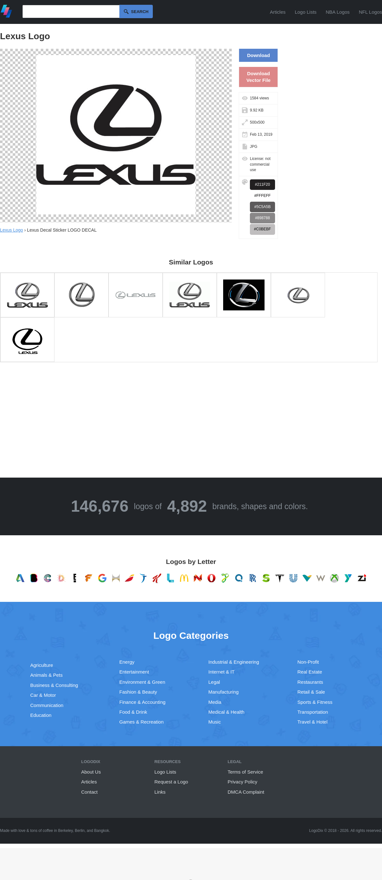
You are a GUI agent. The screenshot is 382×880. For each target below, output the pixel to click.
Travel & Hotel (312, 722)
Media (215, 702)
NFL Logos (370, 12)
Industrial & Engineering (234, 662)
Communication (46, 705)
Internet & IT (222, 671)
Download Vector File (258, 77)
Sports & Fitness (314, 702)
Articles (278, 12)
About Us (91, 772)
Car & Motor (43, 695)
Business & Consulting (54, 685)
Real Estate (309, 671)
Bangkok (101, 830)
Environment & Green (142, 682)
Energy (127, 662)
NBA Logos (338, 12)
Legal (214, 682)
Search (140, 11)
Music (215, 722)
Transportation (312, 712)
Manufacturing (224, 692)
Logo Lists (305, 12)
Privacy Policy (242, 781)
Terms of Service (245, 772)
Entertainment (134, 671)
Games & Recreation (141, 722)
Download (258, 55)
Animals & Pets (46, 675)
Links (160, 792)
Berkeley (65, 830)
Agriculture (41, 665)
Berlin (80, 830)
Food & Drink (133, 712)
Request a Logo (171, 781)
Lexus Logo (11, 230)
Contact (89, 792)
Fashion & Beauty (138, 692)
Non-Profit (308, 662)
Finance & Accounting (142, 702)
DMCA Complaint (246, 792)
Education (41, 715)
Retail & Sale (311, 692)
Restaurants (310, 682)
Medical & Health (226, 712)
